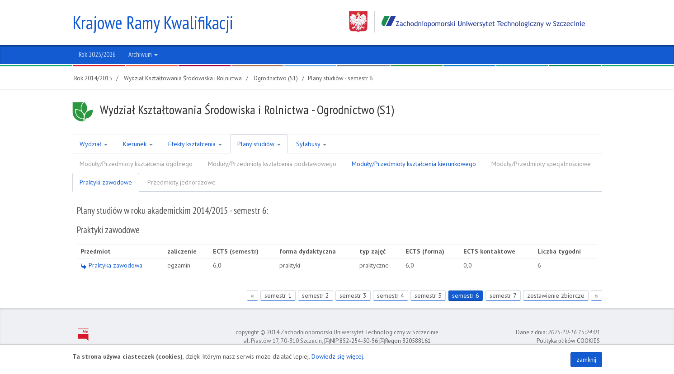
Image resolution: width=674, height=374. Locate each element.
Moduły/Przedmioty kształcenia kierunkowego (414, 164)
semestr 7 (503, 295)
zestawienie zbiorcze (555, 295)
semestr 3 (353, 295)
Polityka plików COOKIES (568, 341)
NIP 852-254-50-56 (351, 341)
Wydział (94, 144)
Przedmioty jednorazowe (181, 182)
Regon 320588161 (405, 341)
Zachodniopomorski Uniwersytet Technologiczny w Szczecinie (467, 21)
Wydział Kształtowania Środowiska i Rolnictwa (183, 78)
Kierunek (138, 144)
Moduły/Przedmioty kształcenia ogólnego (136, 164)
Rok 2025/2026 (97, 54)
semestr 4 (390, 295)
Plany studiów (259, 144)
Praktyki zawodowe (106, 182)
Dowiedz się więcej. (337, 356)
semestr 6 (465, 295)
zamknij (586, 360)
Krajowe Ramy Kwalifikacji (152, 22)
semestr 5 (428, 295)
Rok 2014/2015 (93, 78)
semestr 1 (278, 295)
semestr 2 (315, 295)
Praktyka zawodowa (111, 265)
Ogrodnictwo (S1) (276, 78)
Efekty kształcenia (195, 144)
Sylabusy (311, 144)
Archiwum (143, 54)
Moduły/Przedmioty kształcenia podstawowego (272, 164)
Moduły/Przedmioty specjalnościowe (541, 164)
